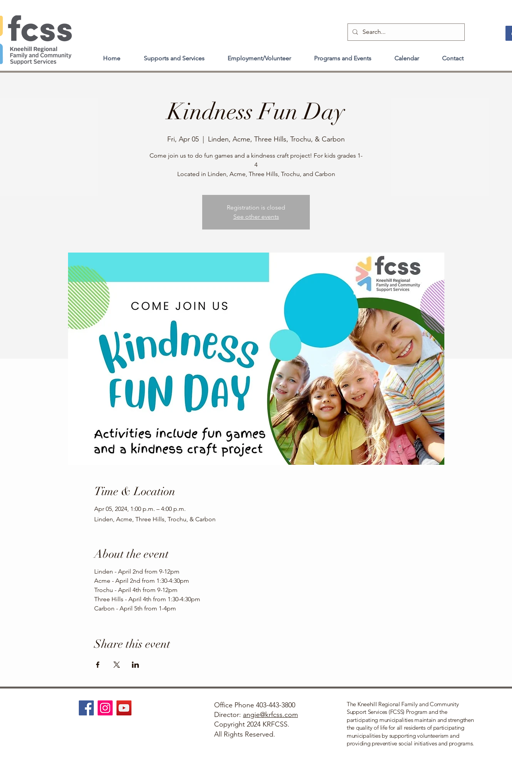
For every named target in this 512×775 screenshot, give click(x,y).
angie (251, 714)
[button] (174, 55)
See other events (256, 216)
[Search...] (405, 32)
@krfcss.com (279, 714)
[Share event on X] (116, 665)
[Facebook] (86, 707)
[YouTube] (123, 707)
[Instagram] (105, 707)
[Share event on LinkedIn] (135, 665)
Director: (228, 714)
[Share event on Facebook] (97, 665)
